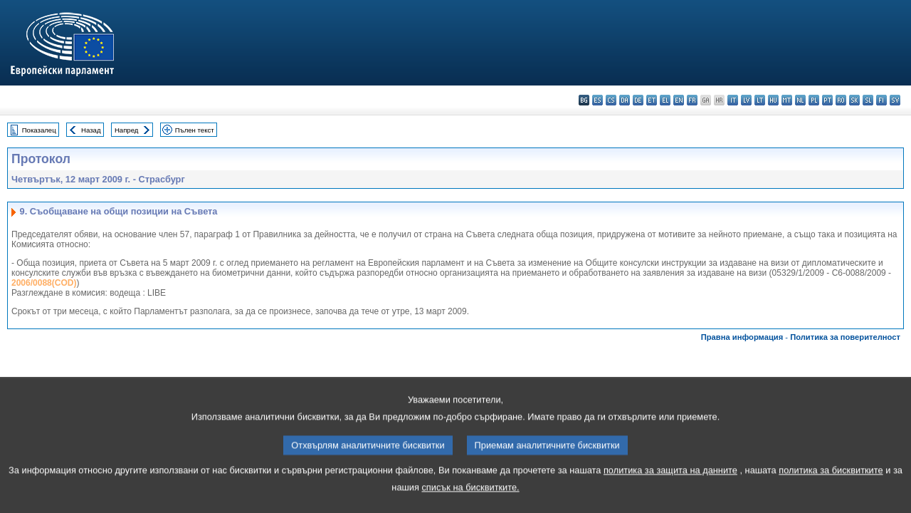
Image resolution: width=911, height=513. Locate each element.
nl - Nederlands (800, 100)
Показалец (39, 130)
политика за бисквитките (831, 487)
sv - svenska (895, 100)
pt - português (827, 100)
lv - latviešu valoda (746, 100)
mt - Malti (786, 100)
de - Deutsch (638, 100)
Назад (91, 130)
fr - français (692, 100)
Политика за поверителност (845, 337)
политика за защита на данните (670, 487)
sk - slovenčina (854, 100)
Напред (127, 130)
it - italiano (732, 100)
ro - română (841, 100)
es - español (597, 100)
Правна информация (742, 337)
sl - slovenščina (868, 100)
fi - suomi (881, 100)
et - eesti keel (651, 100)
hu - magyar (773, 100)
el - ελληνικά (665, 100)
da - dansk (624, 100)
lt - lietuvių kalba (759, 100)
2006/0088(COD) (43, 283)
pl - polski (814, 100)
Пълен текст (194, 130)
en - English (678, 100)
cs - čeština (611, 100)
